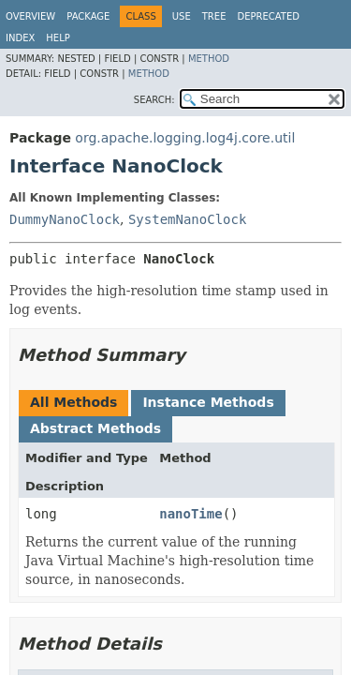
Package (88, 16)
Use (181, 16)
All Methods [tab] (73, 402)
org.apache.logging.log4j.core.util (185, 137)
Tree (214, 16)
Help (57, 38)
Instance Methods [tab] (207, 402)
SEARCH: (154, 100)
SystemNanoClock (187, 219)
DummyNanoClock (64, 219)
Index (20, 38)
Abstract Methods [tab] (95, 428)
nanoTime (190, 513)
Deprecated (268, 16)
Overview (30, 16)
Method (208, 58)
